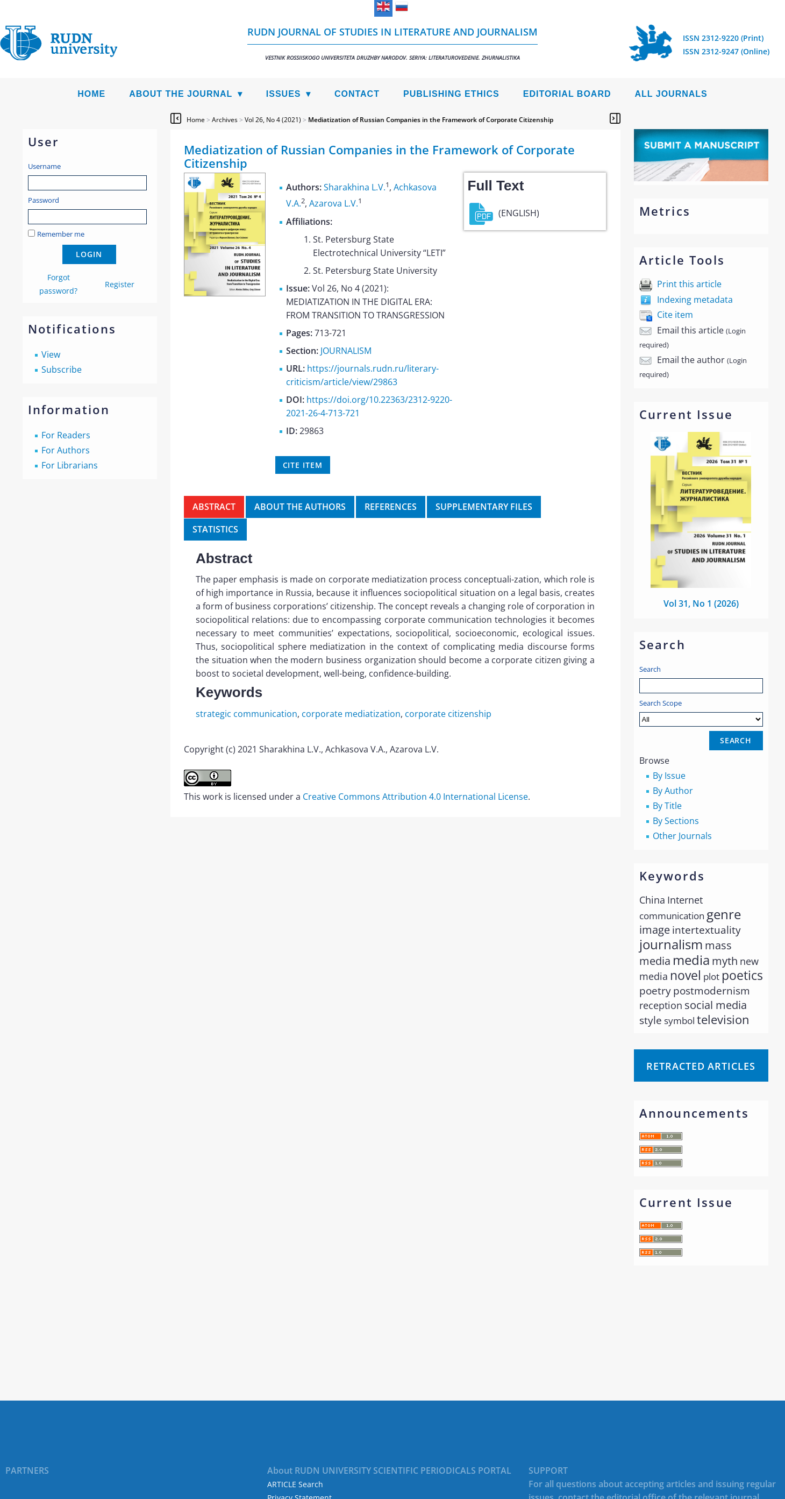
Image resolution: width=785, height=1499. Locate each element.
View (50, 354)
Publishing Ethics (451, 93)
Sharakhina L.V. (355, 187)
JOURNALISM (346, 351)
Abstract (214, 507)
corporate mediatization (351, 714)
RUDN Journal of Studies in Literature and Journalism (392, 43)
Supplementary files (484, 507)
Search (650, 669)
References (391, 507)
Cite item (675, 315)
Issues (283, 93)
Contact (357, 93)
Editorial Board (567, 93)
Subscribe (61, 369)
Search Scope (701, 712)
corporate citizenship (448, 714)
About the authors (300, 507)
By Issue (669, 776)
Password (43, 200)
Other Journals (682, 836)
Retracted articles (700, 1066)
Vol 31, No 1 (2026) (701, 603)
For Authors (65, 450)
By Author (673, 791)
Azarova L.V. (333, 204)
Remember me (60, 234)
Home (91, 93)
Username (44, 166)
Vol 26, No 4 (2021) (273, 119)
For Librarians (69, 465)
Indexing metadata (695, 300)
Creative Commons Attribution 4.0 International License (415, 796)
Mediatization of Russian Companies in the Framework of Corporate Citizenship (430, 119)
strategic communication (246, 714)
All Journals (671, 93)
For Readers (65, 435)
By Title (667, 806)
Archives (225, 119)
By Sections (676, 821)
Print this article (689, 284)
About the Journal (180, 93)
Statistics (215, 529)
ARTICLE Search (295, 1484)
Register (119, 284)
